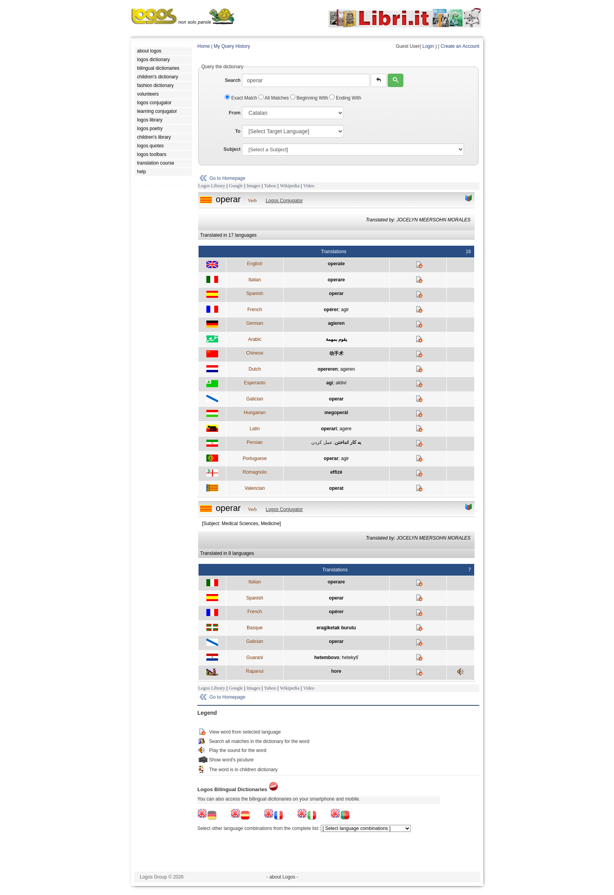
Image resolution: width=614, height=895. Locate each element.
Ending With (345, 98)
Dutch (255, 369)
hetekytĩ (350, 657)
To (237, 131)
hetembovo (326, 657)
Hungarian (254, 412)
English (254, 263)
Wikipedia (290, 185)
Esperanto (254, 383)
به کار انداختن (348, 442)
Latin (254, 428)
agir (345, 309)
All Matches (274, 98)
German (254, 323)
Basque (255, 627)
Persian (255, 442)
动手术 (336, 353)
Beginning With (309, 98)
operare (336, 280)
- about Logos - (282, 877)
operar (336, 293)
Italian (254, 280)
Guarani (254, 657)
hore (336, 671)
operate (336, 263)
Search (232, 80)
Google (236, 185)
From (234, 113)
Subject (232, 149)
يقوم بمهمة (336, 339)
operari (329, 428)
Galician (254, 399)
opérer (331, 309)
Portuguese (255, 458)
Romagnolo (255, 472)
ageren (347, 369)
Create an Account (460, 46)
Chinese (254, 353)
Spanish (254, 293)
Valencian (254, 488)
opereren (328, 369)
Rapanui (255, 671)
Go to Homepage (227, 178)
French (254, 309)
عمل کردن (321, 442)
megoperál (336, 412)
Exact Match (241, 98)
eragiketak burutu (336, 627)
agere (346, 428)
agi (329, 383)
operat (336, 488)
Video (308, 185)
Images (253, 185)
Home (203, 46)
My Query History (232, 46)
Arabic (254, 339)
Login (428, 46)
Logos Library (211, 185)
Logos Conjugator (284, 200)
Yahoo (270, 185)
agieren (336, 323)
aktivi (341, 383)
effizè (336, 472)
